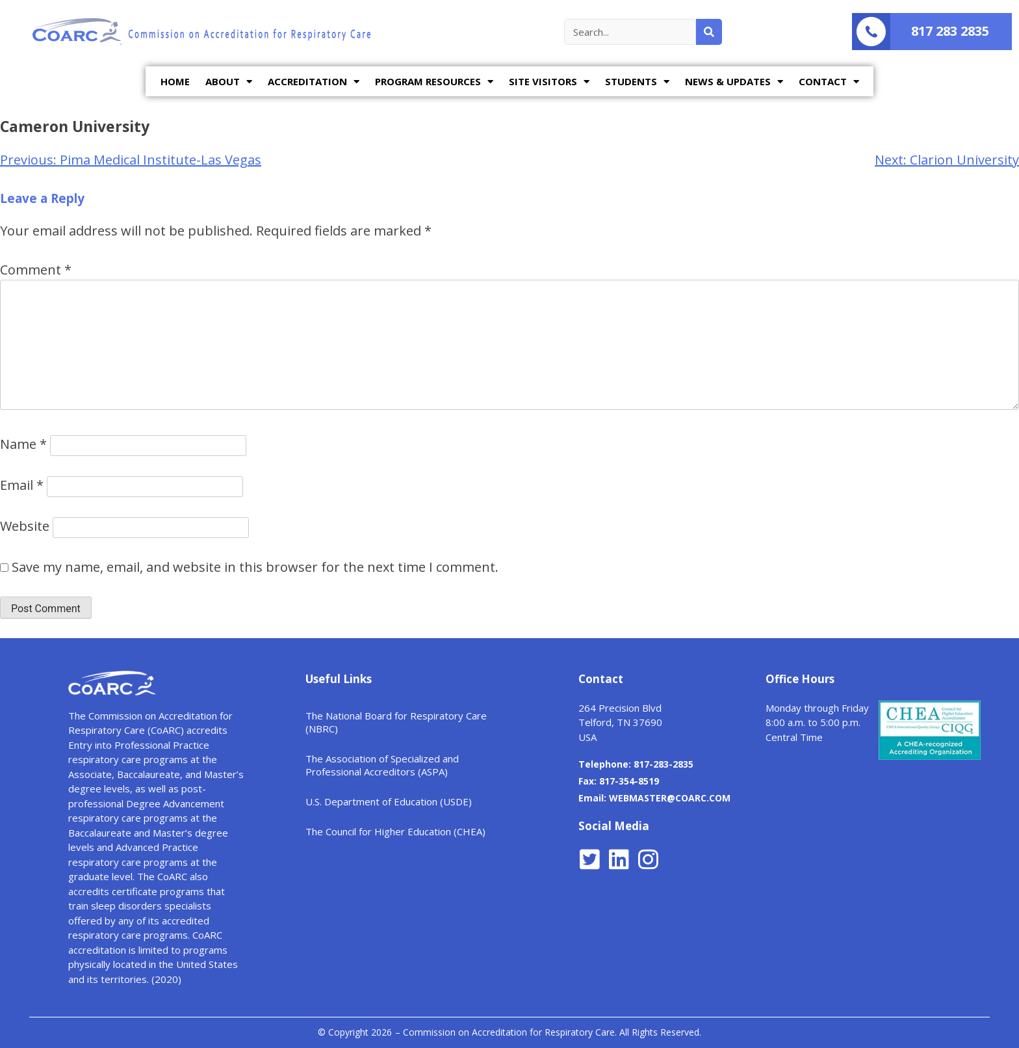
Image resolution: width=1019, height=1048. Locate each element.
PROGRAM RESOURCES (434, 81)
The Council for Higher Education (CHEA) (395, 831)
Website (24, 526)
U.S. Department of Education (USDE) (388, 801)
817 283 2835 (950, 31)
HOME (175, 81)
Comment (35, 269)
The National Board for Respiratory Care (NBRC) (396, 722)
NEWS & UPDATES (734, 81)
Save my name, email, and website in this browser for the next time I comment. (255, 567)
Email (22, 485)
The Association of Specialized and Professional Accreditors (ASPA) (382, 765)
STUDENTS (637, 81)
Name (23, 444)
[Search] (709, 32)
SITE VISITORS (549, 81)
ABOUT (228, 81)
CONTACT (829, 81)
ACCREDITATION (313, 81)
